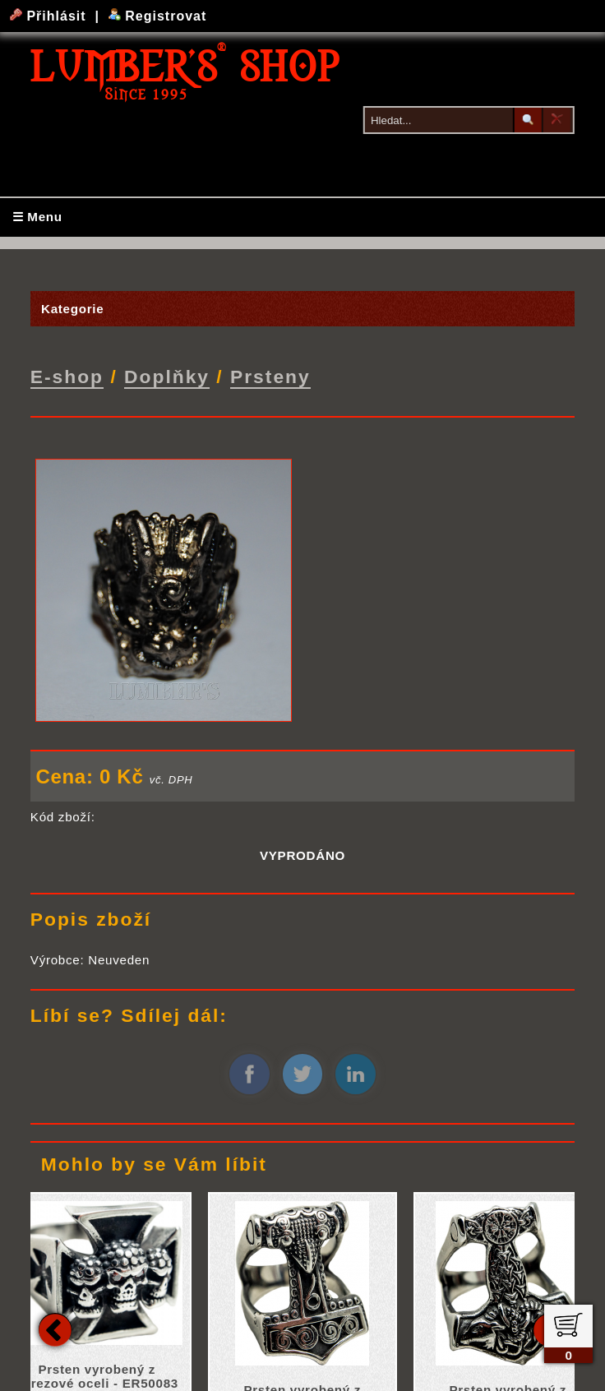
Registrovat (157, 16)
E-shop (67, 375)
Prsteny (270, 375)
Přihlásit (50, 16)
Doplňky (167, 375)
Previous (55, 1327)
